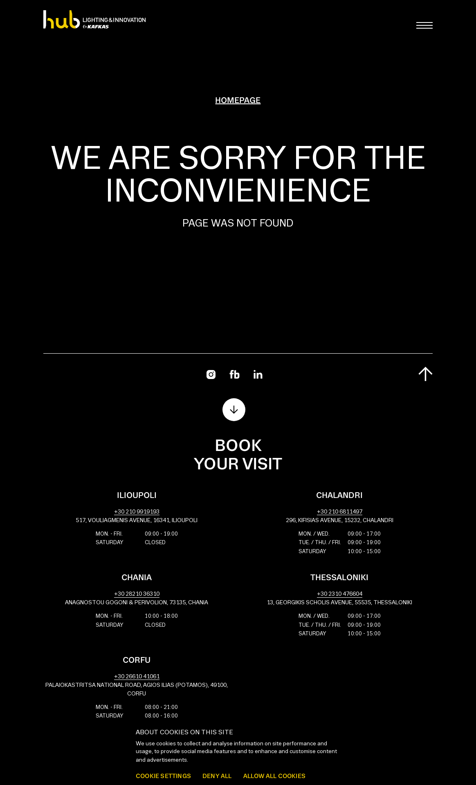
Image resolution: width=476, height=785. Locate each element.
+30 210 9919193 (136, 512)
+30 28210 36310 (136, 594)
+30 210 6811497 (339, 512)
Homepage (237, 100)
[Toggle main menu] (424, 25)
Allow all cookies (274, 775)
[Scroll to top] (425, 374)
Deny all (217, 775)
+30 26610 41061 (136, 677)
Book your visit (238, 455)
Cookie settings (163, 775)
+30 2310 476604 (339, 594)
